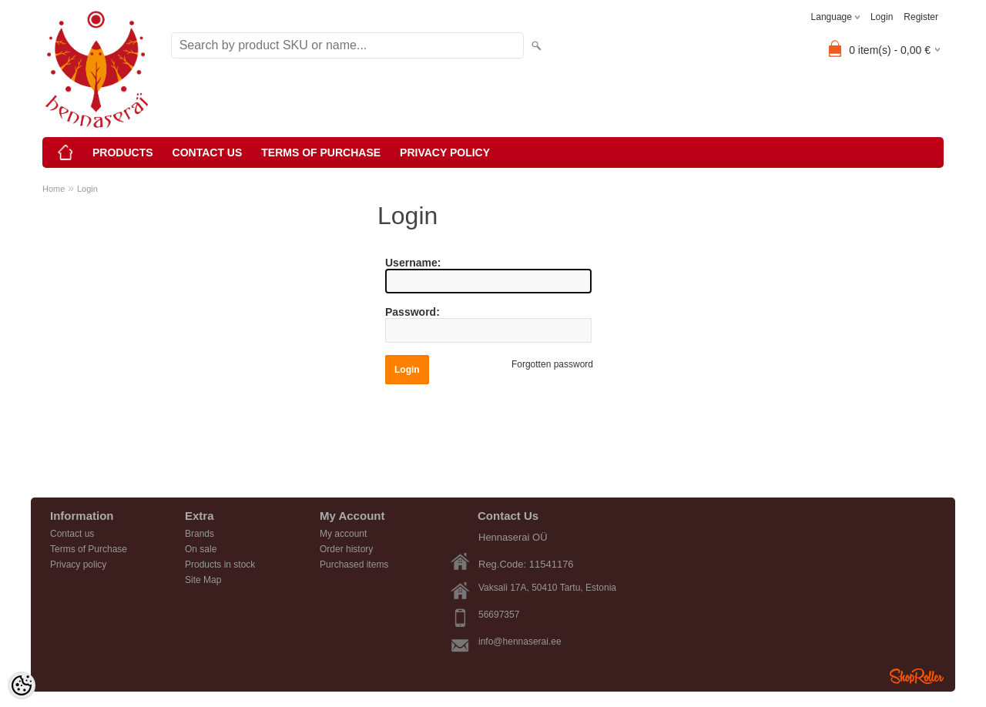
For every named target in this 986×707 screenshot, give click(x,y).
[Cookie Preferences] (21, 685)
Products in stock (220, 564)
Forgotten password (552, 364)
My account (343, 533)
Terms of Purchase (321, 152)
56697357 (498, 614)
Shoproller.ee (917, 676)
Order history (346, 549)
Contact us (208, 152)
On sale (200, 549)
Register (921, 17)
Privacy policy (445, 152)
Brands (199, 533)
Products (122, 152)
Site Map (203, 580)
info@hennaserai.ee (520, 641)
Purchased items (354, 564)
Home (53, 188)
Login (881, 17)
